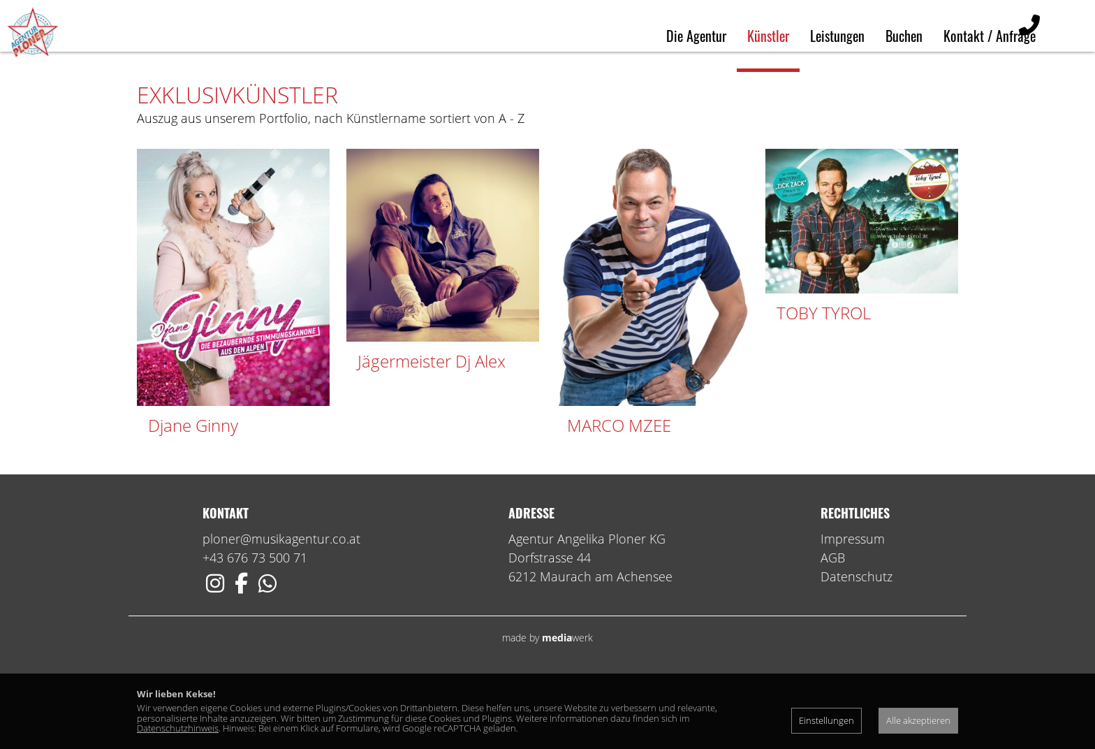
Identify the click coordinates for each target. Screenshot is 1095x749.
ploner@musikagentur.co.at (281, 607)
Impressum (853, 607)
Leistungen (837, 35)
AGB (833, 626)
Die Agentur (696, 35)
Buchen (904, 35)
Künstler (768, 35)
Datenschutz (856, 645)
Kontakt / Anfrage (989, 35)
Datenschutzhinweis (178, 728)
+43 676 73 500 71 (255, 626)
